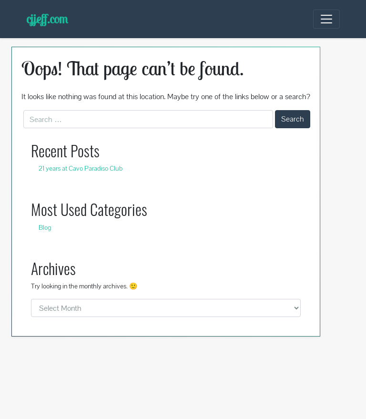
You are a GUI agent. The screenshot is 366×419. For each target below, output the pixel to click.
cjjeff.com (47, 19)
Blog (45, 227)
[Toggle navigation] (326, 19)
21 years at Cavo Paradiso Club (80, 168)
